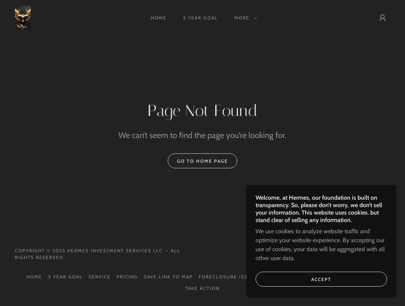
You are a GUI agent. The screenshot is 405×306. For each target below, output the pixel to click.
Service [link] (100, 277)
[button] (244, 17)
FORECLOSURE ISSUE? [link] (228, 277)
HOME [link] (159, 18)
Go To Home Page (202, 161)
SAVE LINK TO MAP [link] (168, 277)
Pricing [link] (127, 277)
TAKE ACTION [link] (202, 288)
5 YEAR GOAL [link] (200, 18)
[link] (23, 17)
